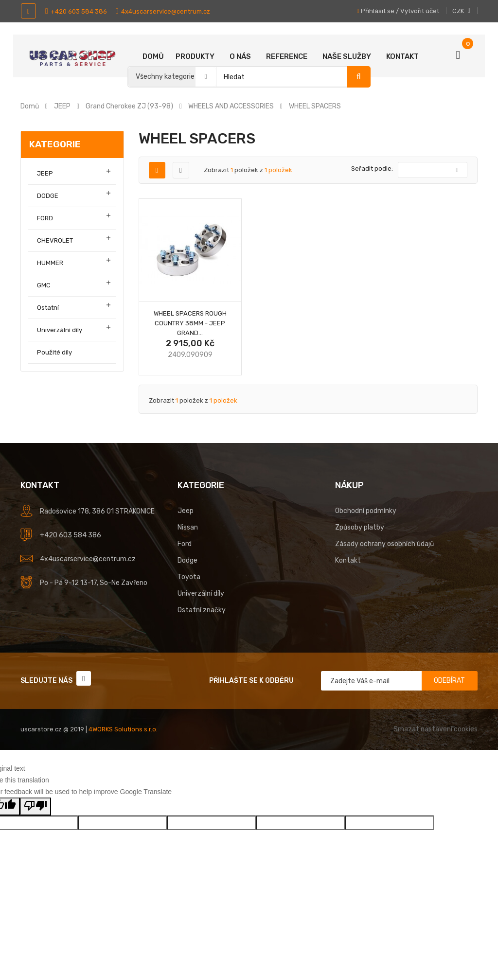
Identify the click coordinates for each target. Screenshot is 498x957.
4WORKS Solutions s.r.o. (123, 729)
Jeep (186, 511)
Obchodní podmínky (365, 511)
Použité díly (54, 352)
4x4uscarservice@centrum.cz (163, 11)
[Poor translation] (35, 806)
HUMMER (50, 262)
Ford (185, 544)
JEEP (45, 173)
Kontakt (402, 56)
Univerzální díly (59, 330)
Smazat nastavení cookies (435, 729)
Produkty (195, 56)
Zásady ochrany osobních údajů (384, 544)
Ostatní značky (202, 610)
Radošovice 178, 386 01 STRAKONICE (97, 511)
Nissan (188, 527)
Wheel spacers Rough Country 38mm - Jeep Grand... (190, 323)
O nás (240, 56)
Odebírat (449, 680)
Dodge (187, 560)
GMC (44, 285)
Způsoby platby (359, 527)
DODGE (47, 195)
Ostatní (48, 307)
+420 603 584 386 (76, 11)
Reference (286, 56)
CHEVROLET (55, 240)
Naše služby (346, 56)
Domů (153, 56)
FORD (45, 218)
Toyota (189, 577)
